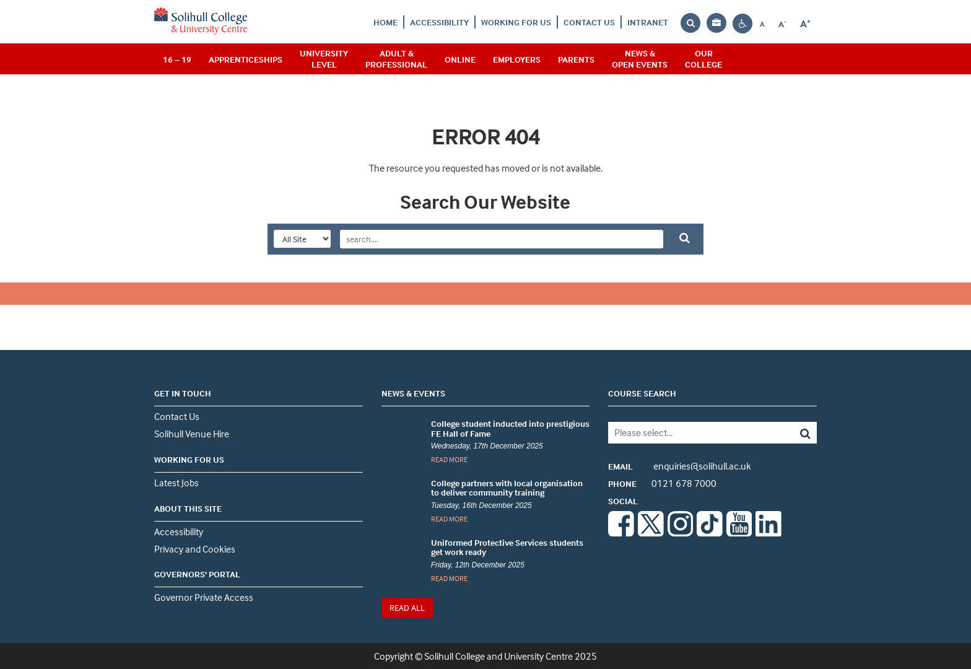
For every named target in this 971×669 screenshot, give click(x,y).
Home (385, 22)
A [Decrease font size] (785, 24)
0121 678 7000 (662, 483)
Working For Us (516, 22)
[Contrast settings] (742, 23)
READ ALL (407, 607)
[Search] (796, 433)
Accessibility (439, 22)
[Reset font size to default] (762, 23)
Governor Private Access (203, 597)
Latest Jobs (176, 482)
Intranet (647, 22)
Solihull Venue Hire (191, 433)
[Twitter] (651, 533)
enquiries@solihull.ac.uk (679, 466)
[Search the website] (690, 23)
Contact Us (589, 22)
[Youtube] (739, 533)
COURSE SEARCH (642, 393)
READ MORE (449, 459)
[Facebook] (621, 533)
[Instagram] (681, 533)
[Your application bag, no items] (716, 23)
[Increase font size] (805, 23)
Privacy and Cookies (194, 549)
